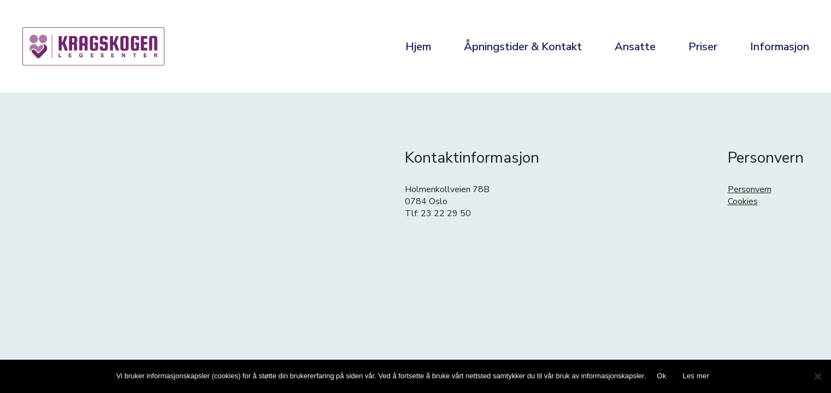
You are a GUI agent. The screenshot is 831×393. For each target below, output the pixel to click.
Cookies (743, 201)
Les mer (695, 376)
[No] (817, 376)
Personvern (749, 189)
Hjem (418, 46)
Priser (702, 46)
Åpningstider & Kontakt (523, 46)
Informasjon (779, 46)
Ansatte (635, 46)
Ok (661, 376)
